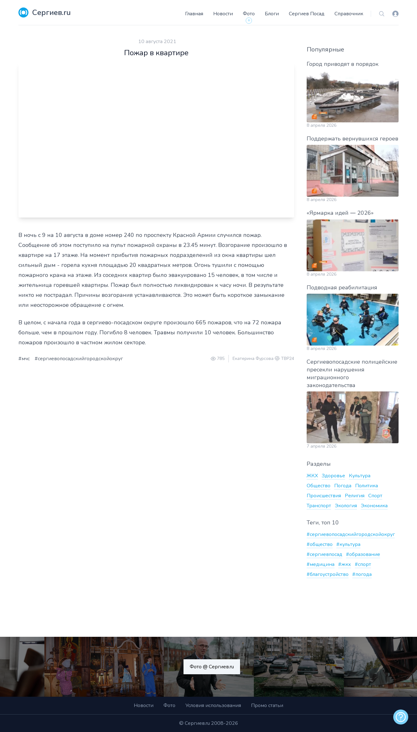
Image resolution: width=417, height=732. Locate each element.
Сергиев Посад (306, 13)
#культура (348, 544)
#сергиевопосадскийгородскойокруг (79, 358)
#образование (363, 554)
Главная (194, 13)
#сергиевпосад (324, 554)
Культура (359, 475)
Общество (318, 485)
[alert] (400, 717)
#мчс (24, 358)
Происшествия (324, 495)
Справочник (348, 13)
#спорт (363, 564)
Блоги (272, 13)
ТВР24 (287, 358)
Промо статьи (267, 705)
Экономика (374, 505)
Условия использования (213, 705)
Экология (346, 505)
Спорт (375, 495)
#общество (320, 544)
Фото (249, 13)
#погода (362, 574)
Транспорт (319, 505)
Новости (223, 13)
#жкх (344, 564)
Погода (342, 485)
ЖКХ (312, 475)
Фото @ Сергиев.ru (212, 666)
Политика (366, 485)
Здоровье (333, 475)
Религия (354, 495)
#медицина (320, 564)
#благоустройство (328, 574)
